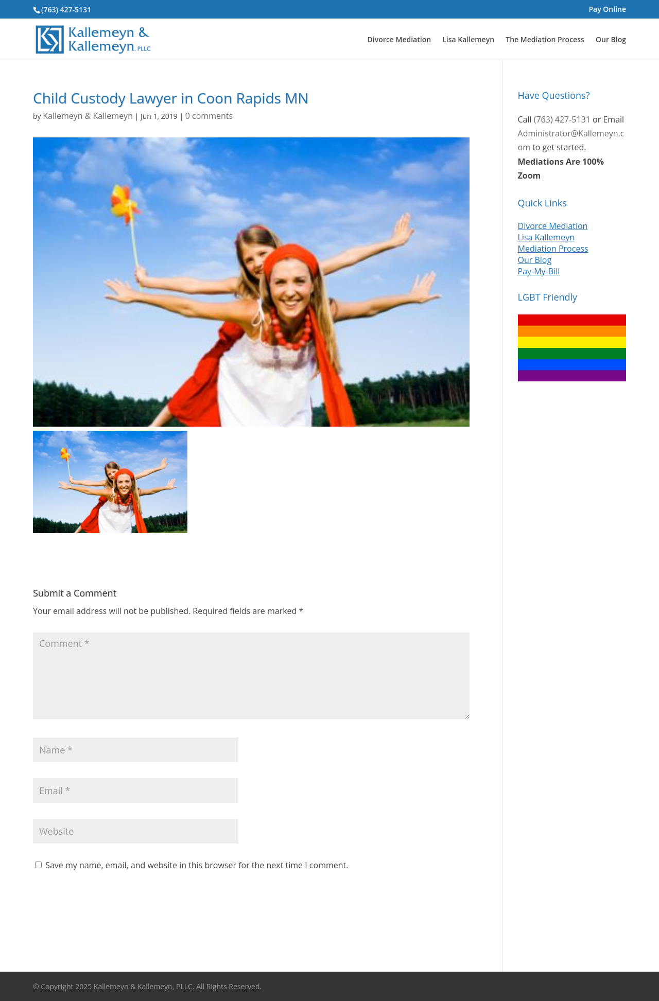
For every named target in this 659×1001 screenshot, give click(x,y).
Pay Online (607, 10)
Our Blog (611, 40)
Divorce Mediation (399, 40)
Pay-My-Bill (539, 271)
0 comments (209, 115)
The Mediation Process (545, 40)
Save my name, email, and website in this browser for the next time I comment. (196, 865)
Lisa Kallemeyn (468, 40)
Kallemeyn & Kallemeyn (88, 115)
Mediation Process (553, 248)
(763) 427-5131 (66, 9)
